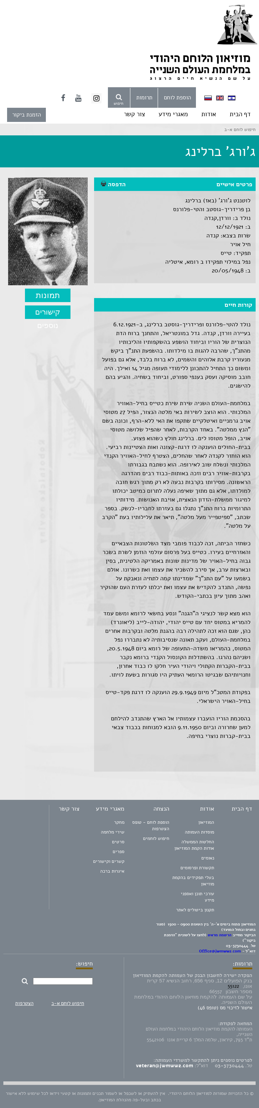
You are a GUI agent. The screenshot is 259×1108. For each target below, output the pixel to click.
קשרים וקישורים (108, 861)
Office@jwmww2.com (220, 951)
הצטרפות (24, 1003)
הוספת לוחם (177, 97)
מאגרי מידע (173, 114)
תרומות (144, 97)
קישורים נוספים (47, 313)
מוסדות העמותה (199, 832)
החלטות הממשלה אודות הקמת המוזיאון (194, 845)
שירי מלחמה (112, 832)
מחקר (119, 822)
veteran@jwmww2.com (164, 1065)
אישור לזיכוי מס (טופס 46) (225, 1007)
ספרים (118, 851)
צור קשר (134, 114)
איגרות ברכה (112, 871)
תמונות (48, 295)
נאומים (207, 858)
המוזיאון (206, 822)
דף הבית (240, 114)
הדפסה (113, 184)
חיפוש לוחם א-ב (67, 1003)
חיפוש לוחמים (156, 838)
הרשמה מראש (219, 935)
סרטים (118, 842)
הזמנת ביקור (26, 115)
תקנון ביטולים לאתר (195, 910)
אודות (208, 114)
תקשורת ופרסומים (197, 868)
